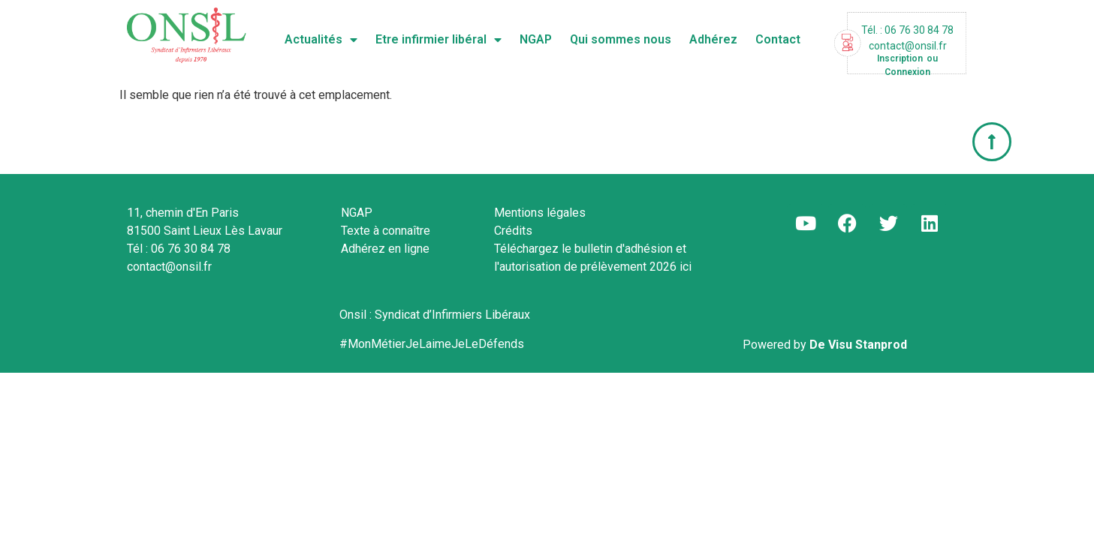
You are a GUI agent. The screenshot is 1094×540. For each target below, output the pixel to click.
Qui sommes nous (620, 39)
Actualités (321, 39)
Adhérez (713, 39)
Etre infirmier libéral (438, 39)
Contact (777, 39)
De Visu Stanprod (858, 345)
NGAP (536, 39)
